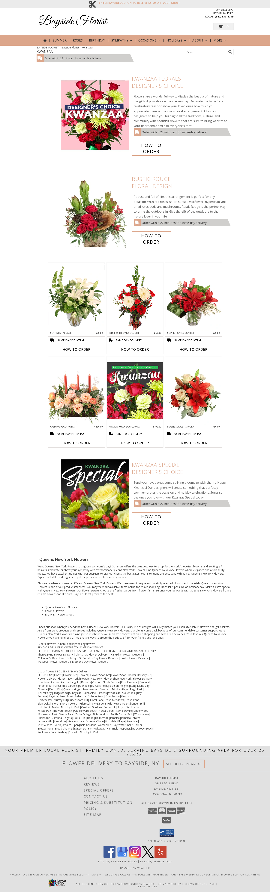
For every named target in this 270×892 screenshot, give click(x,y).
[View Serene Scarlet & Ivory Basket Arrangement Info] (193, 390)
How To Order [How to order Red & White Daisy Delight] (135, 349)
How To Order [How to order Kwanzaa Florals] (151, 148)
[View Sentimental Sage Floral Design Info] (76, 297)
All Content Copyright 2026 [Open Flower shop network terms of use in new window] (98, 883)
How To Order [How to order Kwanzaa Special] (151, 520)
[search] (230, 52)
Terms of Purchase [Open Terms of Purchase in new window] (200, 883)
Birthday (97, 40)
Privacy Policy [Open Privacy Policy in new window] (169, 883)
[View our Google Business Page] (122, 856)
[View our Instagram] (135, 856)
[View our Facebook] (110, 856)
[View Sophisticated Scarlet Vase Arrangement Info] (193, 297)
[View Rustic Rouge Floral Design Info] (95, 210)
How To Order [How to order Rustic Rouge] (151, 239)
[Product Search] (206, 52)
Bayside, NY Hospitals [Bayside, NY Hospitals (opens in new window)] (156, 861)
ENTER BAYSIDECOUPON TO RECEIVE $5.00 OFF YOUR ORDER (139, 3)
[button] (223, 26)
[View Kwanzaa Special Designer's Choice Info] (95, 494)
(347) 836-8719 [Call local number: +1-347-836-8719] (224, 16)
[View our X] (148, 856)
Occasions (149, 40)
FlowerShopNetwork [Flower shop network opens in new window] (137, 883)
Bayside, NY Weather (135, 867)
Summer (60, 40)
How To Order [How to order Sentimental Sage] (76, 349)
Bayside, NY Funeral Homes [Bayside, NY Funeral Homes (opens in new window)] (117, 861)
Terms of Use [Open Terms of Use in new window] (146, 886)
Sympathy (122, 40)
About (200, 40)
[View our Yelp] (160, 856)
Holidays (177, 40)
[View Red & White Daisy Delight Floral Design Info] (135, 297)
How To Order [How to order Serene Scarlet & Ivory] (193, 443)
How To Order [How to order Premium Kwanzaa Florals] (135, 443)
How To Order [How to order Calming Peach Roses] (76, 443)
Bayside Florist (72, 21)
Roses (78, 40)
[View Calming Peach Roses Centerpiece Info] (76, 390)
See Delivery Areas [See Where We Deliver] (184, 764)
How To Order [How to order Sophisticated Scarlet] (193, 349)
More (220, 40)
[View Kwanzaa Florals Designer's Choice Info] (95, 115)
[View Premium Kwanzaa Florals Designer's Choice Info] (135, 390)
